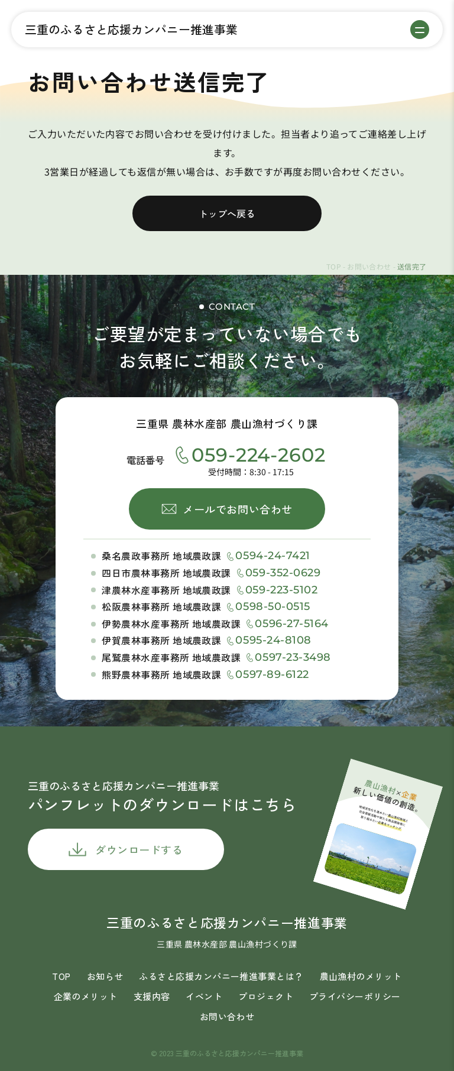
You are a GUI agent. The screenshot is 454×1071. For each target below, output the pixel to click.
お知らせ (105, 976)
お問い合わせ (369, 266)
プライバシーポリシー (355, 996)
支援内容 (152, 996)
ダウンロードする (139, 849)
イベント (204, 996)
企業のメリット (86, 996)
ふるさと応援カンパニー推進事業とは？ (221, 976)
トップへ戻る (227, 213)
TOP (333, 266)
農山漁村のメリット (361, 976)
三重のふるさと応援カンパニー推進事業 (131, 29)
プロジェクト (265, 996)
